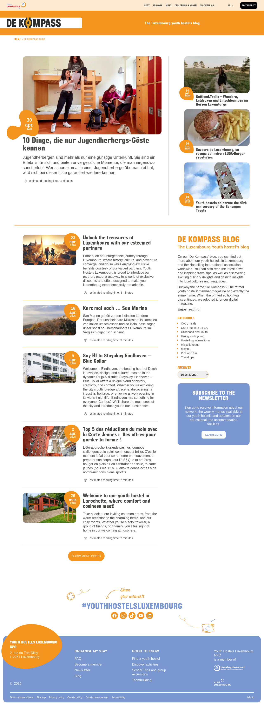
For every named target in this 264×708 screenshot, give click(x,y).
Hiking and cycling (192, 337)
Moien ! (185, 349)
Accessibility (249, 5)
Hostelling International (195, 341)
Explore (158, 5)
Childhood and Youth (194, 332)
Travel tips (187, 358)
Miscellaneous (190, 345)
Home (17, 39)
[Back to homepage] (16, 5)
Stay (147, 5)
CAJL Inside (188, 324)
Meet (169, 5)
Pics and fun (189, 354)
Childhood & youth (186, 5)
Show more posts (86, 558)
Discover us (207, 5)
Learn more (213, 435)
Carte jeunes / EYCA (194, 328)
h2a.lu (250, 699)
